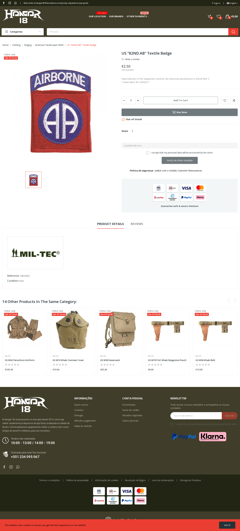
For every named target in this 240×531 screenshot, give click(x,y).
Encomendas (128, 404)
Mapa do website (83, 425)
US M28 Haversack (110, 360)
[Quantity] (131, 100)
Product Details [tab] (110, 224)
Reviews (137, 224)
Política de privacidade (77, 480)
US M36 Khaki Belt (205, 360)
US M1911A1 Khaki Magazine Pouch (167, 360)
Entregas (78, 415)
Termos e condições (49, 480)
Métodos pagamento (85, 420)
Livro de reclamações (163, 480)
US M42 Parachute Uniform (19, 360)
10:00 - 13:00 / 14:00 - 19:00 (33, 443)
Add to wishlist (224, 100)
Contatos (79, 410)
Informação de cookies (106, 480)
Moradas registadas (132, 415)
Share (132, 131)
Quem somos (81, 404)
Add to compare (233, 100)
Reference (13, 275)
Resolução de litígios (135, 480)
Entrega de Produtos (190, 480)
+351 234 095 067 (25, 457)
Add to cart (181, 100)
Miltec (8, 356)
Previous (228, 300)
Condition (13, 280)
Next (235, 300)
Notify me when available (180, 160)
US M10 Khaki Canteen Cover (68, 360)
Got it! (227, 525)
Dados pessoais (130, 420)
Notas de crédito (130, 410)
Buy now (179, 112)
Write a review (132, 59)
